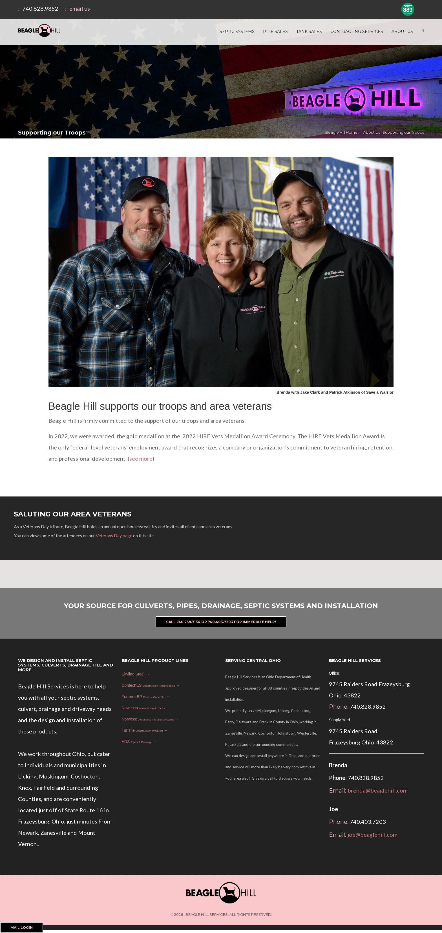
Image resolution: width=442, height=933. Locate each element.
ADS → (140, 741)
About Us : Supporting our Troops (393, 132)
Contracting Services (356, 31)
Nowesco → (146, 708)
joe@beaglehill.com (372, 834)
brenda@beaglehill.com (378, 790)
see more (141, 458)
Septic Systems (237, 31)
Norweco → (150, 719)
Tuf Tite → (145, 730)
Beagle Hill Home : (342, 132)
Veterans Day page (114, 535)
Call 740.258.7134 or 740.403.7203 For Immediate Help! (221, 622)
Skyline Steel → (136, 674)
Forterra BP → (146, 696)
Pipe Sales (275, 31)
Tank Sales (309, 31)
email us (79, 8)
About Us (402, 31)
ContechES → (151, 685)
